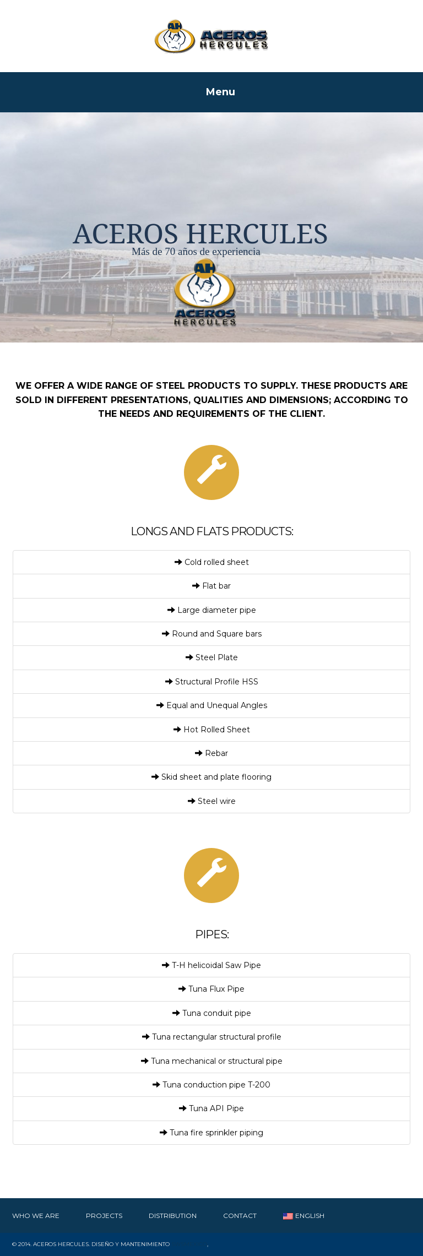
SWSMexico (189, 1244)
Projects (104, 1215)
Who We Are (35, 1215)
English (303, 1215)
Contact (240, 1215)
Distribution (173, 1215)
